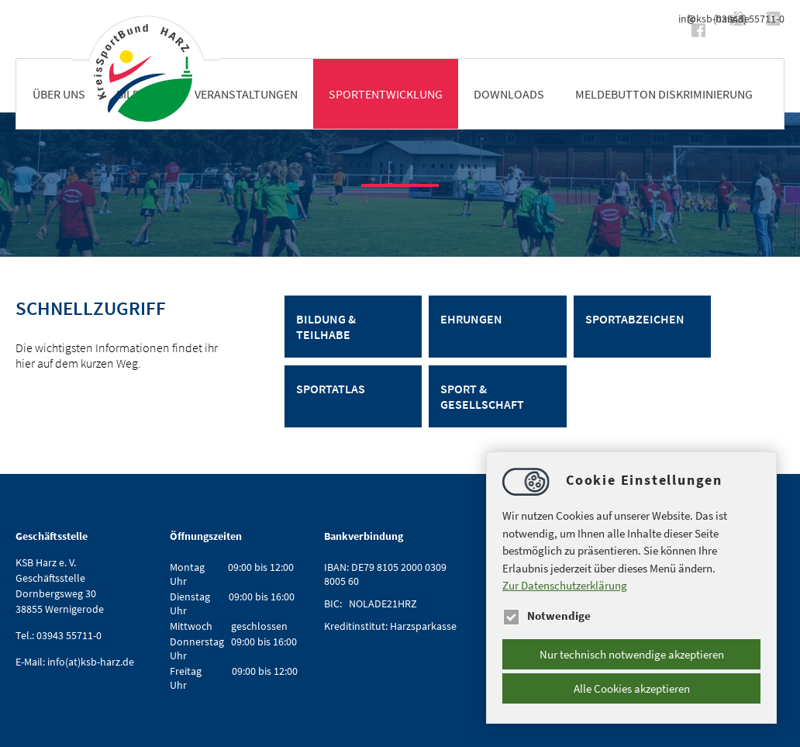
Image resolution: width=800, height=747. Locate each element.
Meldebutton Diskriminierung (664, 94)
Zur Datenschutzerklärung (564, 585)
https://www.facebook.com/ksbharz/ (549, 30)
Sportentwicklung (386, 94)
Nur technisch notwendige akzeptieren (632, 654)
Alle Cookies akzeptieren (632, 688)
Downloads (509, 94)
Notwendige (546, 615)
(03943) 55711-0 (748, 19)
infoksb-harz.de (638, 19)
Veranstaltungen (246, 94)
